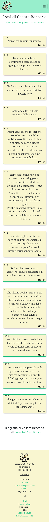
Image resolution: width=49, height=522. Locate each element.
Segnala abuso (24, 512)
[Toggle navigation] (44, 6)
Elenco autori (24, 504)
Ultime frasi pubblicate (24, 485)
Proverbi (24, 488)
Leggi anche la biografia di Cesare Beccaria (24, 22)
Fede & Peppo (24, 469)
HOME (24, 501)
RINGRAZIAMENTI (24, 515)
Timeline (24, 482)
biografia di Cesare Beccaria (28, 432)
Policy (24, 509)
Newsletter (24, 479)
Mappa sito (24, 507)
